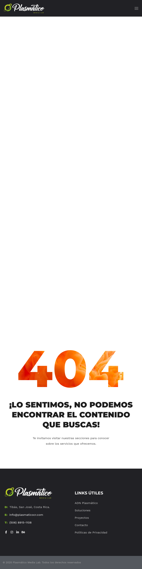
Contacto (81, 525)
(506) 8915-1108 (20, 522)
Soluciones (82, 510)
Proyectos (82, 517)
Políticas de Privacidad (91, 532)
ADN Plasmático (86, 503)
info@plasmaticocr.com (26, 515)
